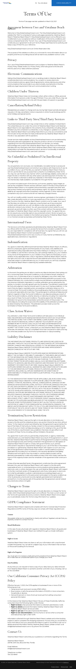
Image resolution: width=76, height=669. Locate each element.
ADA (71, 666)
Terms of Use (64, 666)
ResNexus (66, 662)
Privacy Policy (55, 666)
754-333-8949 (42, 3)
